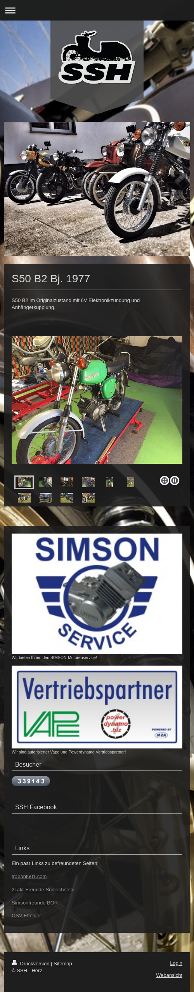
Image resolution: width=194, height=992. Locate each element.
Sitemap (63, 963)
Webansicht (169, 975)
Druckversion (31, 963)
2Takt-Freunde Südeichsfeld (43, 889)
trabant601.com (29, 876)
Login (176, 963)
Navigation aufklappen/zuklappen (97, 10)
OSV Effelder (26, 915)
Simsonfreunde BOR (35, 903)
